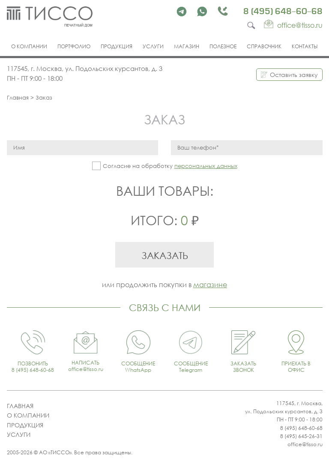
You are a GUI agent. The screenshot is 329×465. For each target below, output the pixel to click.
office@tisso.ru (305, 444)
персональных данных (205, 165)
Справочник (264, 46)
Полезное (222, 46)
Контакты (305, 46)
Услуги (153, 46)
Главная (18, 97)
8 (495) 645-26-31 (301, 436)
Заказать (164, 255)
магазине (210, 284)
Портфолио (73, 46)
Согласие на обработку (170, 165)
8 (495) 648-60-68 (283, 11)
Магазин (186, 46)
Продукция (116, 46)
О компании (29, 46)
